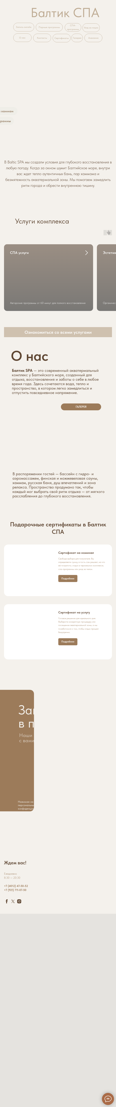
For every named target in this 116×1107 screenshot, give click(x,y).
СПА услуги (19, 253)
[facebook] (6, 901)
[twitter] (12, 901)
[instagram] (19, 901)
